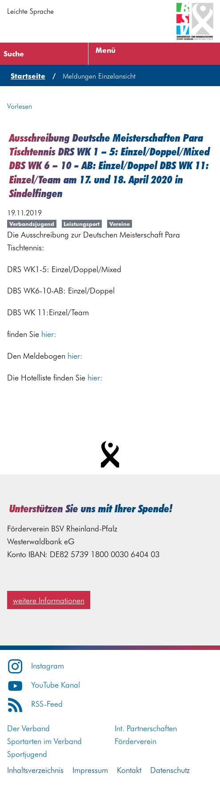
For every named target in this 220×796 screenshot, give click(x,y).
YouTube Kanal (43, 684)
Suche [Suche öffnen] (14, 53)
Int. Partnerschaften (146, 727)
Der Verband (28, 727)
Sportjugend (27, 753)
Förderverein (135, 740)
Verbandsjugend (31, 223)
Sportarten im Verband (44, 740)
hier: (48, 333)
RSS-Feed (35, 703)
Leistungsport (82, 223)
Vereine (119, 223)
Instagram (35, 665)
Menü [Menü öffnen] (106, 50)
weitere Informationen (48, 600)
